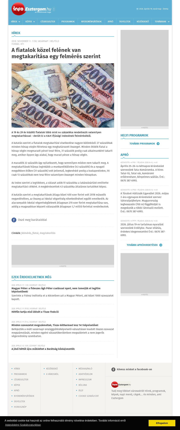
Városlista (54, 9)
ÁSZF (81, 390)
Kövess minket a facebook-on (134, 369)
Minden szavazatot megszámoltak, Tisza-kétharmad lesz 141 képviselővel (55, 325)
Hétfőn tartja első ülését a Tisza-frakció (35, 312)
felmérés (26, 233)
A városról (52, 374)
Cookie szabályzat (89, 396)
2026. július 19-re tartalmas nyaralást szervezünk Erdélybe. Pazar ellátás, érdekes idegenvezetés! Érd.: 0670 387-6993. (143, 230)
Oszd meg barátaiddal (32, 220)
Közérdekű (143, 21)
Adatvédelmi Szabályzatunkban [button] (23, 425)
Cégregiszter (48, 21)
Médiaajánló (85, 369)
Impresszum (85, 379)
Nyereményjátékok (91, 21)
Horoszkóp (20, 407)
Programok (68, 21)
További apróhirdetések (142, 245)
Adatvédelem (85, 374)
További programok (142, 143)
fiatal (35, 233)
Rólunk (83, 385)
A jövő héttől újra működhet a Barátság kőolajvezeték (43, 349)
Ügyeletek (124, 21)
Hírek (14, 21)
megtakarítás (47, 233)
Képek (28, 21)
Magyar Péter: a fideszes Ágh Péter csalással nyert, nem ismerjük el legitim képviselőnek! (56, 290)
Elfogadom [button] (162, 423)
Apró (110, 21)
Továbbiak (160, 21)
